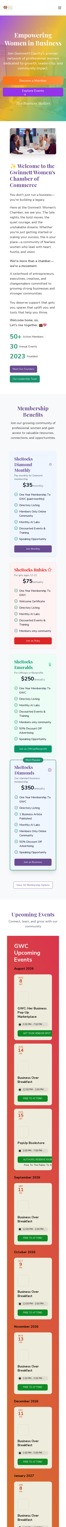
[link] (37, 1033)
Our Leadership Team (25, 379)
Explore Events (33, 92)
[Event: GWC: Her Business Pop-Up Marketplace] (33, 1007)
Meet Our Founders (23, 369)
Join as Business (33, 862)
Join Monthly (33, 549)
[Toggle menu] (59, 7)
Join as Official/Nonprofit (33, 749)
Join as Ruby (33, 640)
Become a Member (33, 81)
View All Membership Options (33, 885)
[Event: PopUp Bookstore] (33, 1139)
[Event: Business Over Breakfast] (33, 1074)
